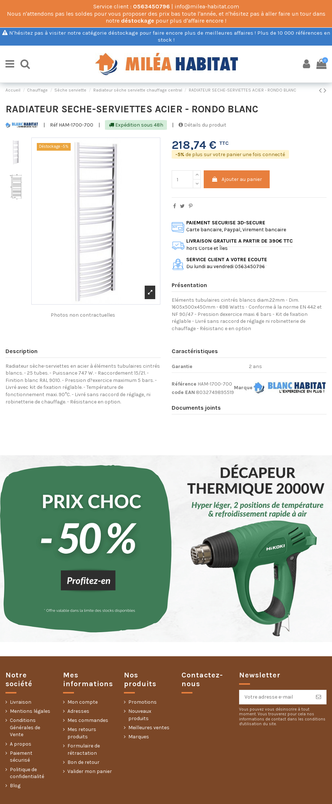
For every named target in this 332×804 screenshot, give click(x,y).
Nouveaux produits (139, 715)
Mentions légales (30, 711)
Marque (243, 387)
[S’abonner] (318, 697)
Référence (184, 384)
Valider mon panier (89, 771)
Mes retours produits (81, 733)
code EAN (183, 392)
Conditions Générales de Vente (25, 727)
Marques (138, 737)
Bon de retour (83, 762)
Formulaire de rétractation (83, 749)
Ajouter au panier (236, 179)
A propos (20, 744)
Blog (15, 785)
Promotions (142, 702)
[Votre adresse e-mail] (275, 697)
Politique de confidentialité (27, 773)
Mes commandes (87, 720)
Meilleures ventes (148, 727)
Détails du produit (202, 125)
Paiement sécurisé (21, 757)
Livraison (20, 702)
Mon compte (82, 702)
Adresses (78, 711)
